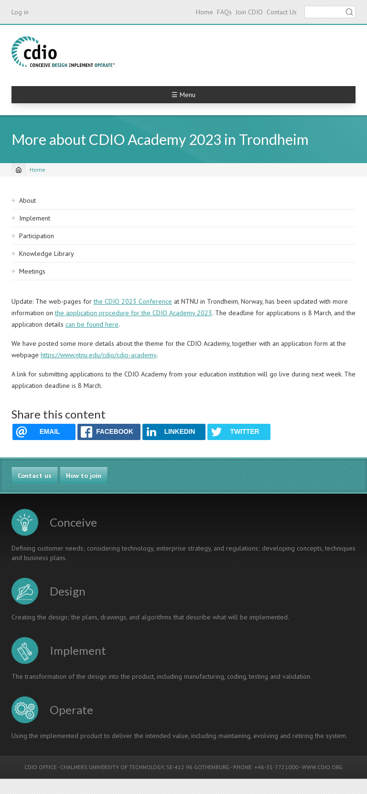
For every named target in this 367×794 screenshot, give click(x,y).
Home (204, 12)
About (27, 200)
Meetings (32, 271)
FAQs (224, 12)
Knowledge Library (46, 253)
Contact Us (282, 12)
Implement (34, 218)
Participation (36, 236)
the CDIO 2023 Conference (133, 301)
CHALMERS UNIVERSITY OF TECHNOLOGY (112, 767)
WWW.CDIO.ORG (322, 767)
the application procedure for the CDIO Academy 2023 (133, 313)
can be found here (92, 324)
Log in (20, 12)
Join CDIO (249, 12)
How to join (83, 475)
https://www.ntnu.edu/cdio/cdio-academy (99, 355)
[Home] (18, 169)
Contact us (35, 475)
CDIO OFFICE (40, 767)
